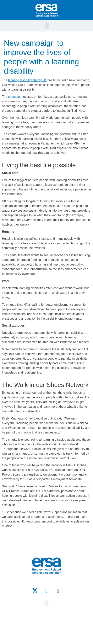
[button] (47, 25)
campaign (14, 96)
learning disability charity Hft (27, 80)
